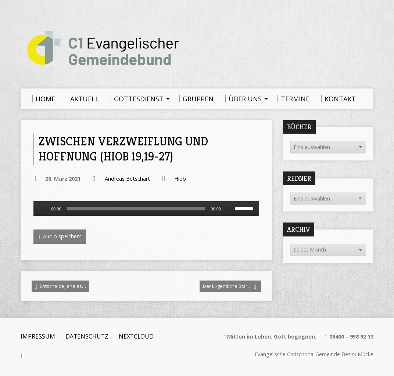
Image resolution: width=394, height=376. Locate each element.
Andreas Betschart (127, 178)
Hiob (180, 178)
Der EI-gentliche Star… (229, 286)
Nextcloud (136, 336)
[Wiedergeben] (43, 208)
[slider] (136, 208)
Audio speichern (60, 237)
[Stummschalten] (229, 208)
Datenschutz (86, 336)
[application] (146, 208)
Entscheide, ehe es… (60, 286)
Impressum (38, 336)
